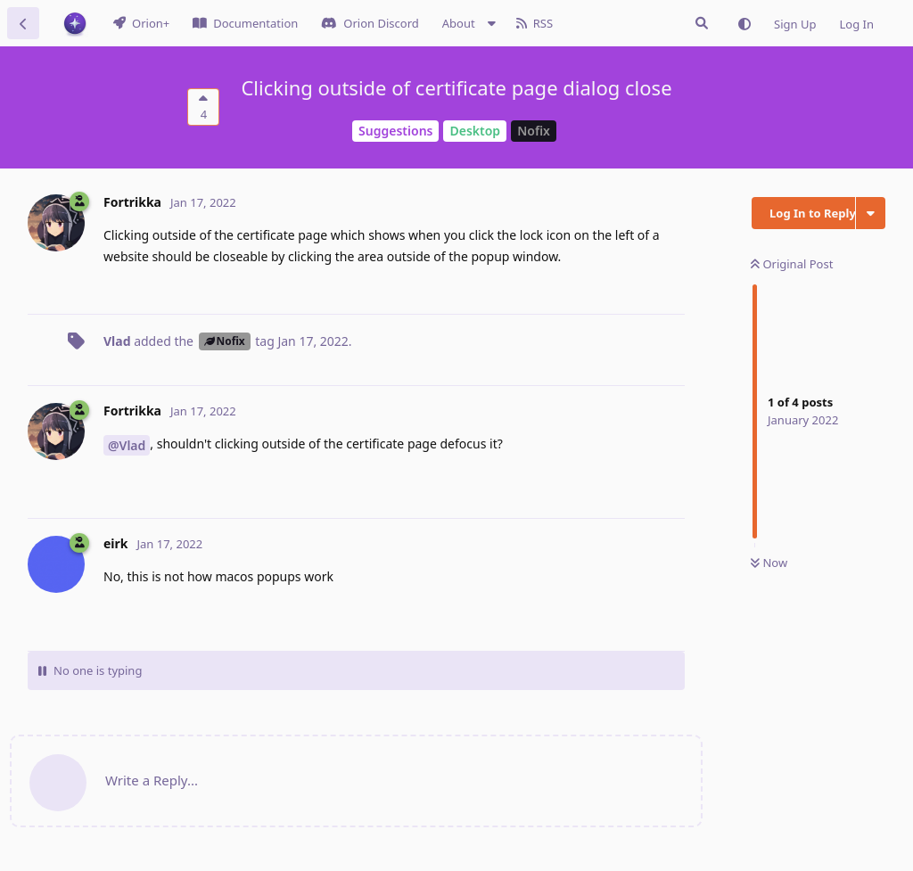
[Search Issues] (702, 23)
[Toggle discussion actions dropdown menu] (870, 213)
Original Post (792, 264)
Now (769, 563)
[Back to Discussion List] (23, 23)
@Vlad (126, 445)
